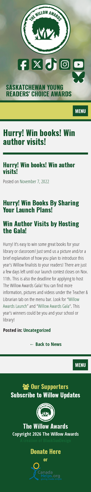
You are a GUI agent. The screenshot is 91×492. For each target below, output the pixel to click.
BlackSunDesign (57, 440)
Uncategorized (37, 330)
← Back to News (45, 344)
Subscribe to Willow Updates (45, 394)
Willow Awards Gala (53, 306)
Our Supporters (45, 386)
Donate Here (45, 451)
